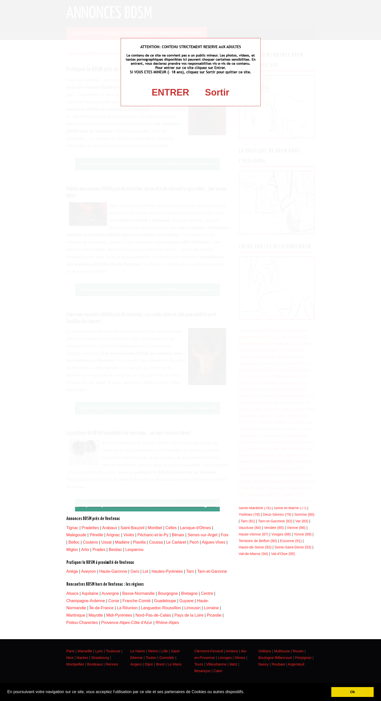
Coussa (156, 542)
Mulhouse (282, 651)
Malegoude (76, 535)
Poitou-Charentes (82, 622)
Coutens (90, 542)
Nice (70, 658)
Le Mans (175, 664)
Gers (135, 571)
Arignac (113, 535)
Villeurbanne (216, 664)
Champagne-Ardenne (85, 601)
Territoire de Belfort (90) (258, 541)
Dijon (149, 664)
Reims (153, 651)
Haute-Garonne (113, 571)
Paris (70, 651)
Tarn (190, 571)
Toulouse (113, 651)
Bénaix (178, 535)
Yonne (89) (303, 534)
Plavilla (139, 542)
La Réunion (127, 608)
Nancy (263, 664)
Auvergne (110, 593)
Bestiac (115, 549)
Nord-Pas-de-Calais (153, 615)
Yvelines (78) (249, 514)
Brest (160, 664)
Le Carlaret (176, 542)
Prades (99, 549)
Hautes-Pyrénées (167, 571)
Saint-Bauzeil (132, 528)
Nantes (82, 658)
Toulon (151, 658)
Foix (224, 535)
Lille (164, 651)
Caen (217, 671)
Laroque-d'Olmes (195, 528)
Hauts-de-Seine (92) (255, 547)
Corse (113, 601)
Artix (85, 549)
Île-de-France (101, 608)
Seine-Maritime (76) (255, 508)
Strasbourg (100, 658)
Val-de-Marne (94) (253, 554)
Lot (145, 571)
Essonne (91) (291, 541)
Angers (136, 664)
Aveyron (88, 571)
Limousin (192, 608)
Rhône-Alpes (167, 622)
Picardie (214, 615)
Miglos (72, 549)
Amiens (232, 651)
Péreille (96, 535)
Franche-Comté (136, 601)
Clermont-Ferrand (208, 651)
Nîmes (240, 658)
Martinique (75, 615)
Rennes (112, 664)
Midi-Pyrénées (119, 615)
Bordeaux (95, 664)
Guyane (186, 601)
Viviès (128, 535)
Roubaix (278, 664)
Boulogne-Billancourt (275, 658)
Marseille (85, 651)
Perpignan (303, 658)
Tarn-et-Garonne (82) (275, 521)
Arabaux (109, 528)
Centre (207, 593)
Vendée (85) (274, 528)
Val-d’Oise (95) (283, 554)
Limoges (225, 658)
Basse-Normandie (138, 593)
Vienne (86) (296, 528)
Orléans (264, 651)
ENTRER (170, 92)
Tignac (72, 528)
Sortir (217, 92)
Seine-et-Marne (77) (290, 508)
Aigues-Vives (213, 542)
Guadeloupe (165, 601)
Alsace (72, 593)
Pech (193, 542)
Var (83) (301, 521)
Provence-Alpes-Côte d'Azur (126, 622)
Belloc (74, 542)
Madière (122, 542)
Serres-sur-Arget (202, 535)
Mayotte (95, 615)
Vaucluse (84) (250, 528)
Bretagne (189, 593)
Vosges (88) (281, 534)
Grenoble (166, 658)
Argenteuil (296, 664)
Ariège (72, 571)
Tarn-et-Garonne (212, 571)
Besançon (202, 671)
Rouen (298, 651)
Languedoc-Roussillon (161, 608)
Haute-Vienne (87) (253, 534)
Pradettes (90, 528)
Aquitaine (90, 593)
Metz (233, 664)
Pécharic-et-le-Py (153, 535)
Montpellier (75, 664)
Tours (198, 664)
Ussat (106, 542)
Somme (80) (304, 514)
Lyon (99, 651)
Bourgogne (168, 593)
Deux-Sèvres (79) (277, 514)
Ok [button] (352, 692)
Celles (171, 528)
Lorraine (211, 608)
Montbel (155, 528)
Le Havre (137, 651)
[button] (246, 692)
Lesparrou (134, 549)
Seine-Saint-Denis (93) (293, 547)
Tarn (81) (248, 521)
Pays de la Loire (189, 615)
